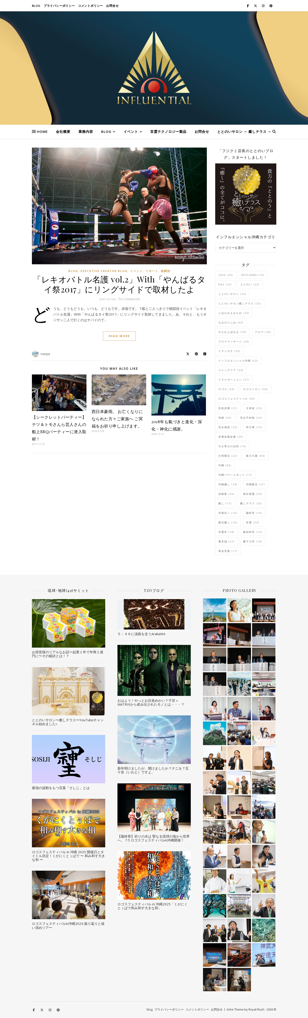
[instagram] (263, 6)
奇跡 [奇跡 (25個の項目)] (225, 417)
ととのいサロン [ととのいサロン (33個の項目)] (232, 294)
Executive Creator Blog (104, 271)
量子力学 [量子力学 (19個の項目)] (252, 541)
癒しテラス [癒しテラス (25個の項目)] (251, 503)
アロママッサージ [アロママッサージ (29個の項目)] (233, 341)
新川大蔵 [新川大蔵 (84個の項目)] (255, 455)
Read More (119, 336)
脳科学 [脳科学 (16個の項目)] (254, 513)
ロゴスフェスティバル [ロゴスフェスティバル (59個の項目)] (236, 398)
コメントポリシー (90, 6)
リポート (152, 271)
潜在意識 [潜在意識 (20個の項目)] (252, 494)
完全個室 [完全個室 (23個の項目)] (228, 427)
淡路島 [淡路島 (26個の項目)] (226, 494)
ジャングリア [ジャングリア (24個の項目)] (231, 370)
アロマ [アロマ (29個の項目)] (263, 332)
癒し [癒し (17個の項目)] (225, 503)
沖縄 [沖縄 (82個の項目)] (225, 465)
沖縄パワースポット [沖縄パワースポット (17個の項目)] (235, 474)
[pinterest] (271, 6)
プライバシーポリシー (59, 6)
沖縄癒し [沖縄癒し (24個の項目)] (228, 484)
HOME (42, 131)
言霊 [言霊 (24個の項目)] (252, 522)
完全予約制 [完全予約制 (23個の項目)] (251, 417)
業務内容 (86, 131)
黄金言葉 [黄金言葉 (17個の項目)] (228, 551)
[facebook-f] (248, 6)
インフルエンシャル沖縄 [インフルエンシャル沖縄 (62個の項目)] (238, 360)
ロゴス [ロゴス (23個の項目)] (226, 389)
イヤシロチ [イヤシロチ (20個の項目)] (229, 351)
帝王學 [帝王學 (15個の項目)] (254, 427)
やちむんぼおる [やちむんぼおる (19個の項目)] (232, 332)
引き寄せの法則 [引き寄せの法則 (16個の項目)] (232, 446)
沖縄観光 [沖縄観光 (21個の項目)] (255, 484)
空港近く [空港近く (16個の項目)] (228, 513)
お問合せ (112, 6)
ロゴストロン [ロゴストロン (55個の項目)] (255, 389)
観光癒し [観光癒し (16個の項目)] (228, 522)
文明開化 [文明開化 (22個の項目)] (228, 455)
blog (36, 6)
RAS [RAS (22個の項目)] (225, 284)
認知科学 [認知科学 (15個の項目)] (252, 532)
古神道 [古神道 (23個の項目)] (254, 408)
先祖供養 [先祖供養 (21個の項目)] (228, 408)
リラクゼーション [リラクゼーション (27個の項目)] (233, 379)
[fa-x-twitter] (256, 6)
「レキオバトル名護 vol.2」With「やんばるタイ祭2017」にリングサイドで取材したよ (119, 284)
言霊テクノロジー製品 (168, 131)
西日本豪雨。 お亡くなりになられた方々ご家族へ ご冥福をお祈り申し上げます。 (117, 419)
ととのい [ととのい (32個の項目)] (250, 284)
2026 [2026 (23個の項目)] (225, 275)
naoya (45, 354)
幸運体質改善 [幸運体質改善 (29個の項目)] (231, 436)
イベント (131, 131)
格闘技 (165, 271)
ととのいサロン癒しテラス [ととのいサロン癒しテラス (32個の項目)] (239, 303)
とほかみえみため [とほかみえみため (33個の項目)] (233, 313)
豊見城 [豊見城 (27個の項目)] (226, 541)
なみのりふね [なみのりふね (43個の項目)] (231, 322)
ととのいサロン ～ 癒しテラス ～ (244, 131)
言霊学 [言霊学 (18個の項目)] (226, 532)
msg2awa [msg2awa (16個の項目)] (253, 275)
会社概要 (63, 131)
